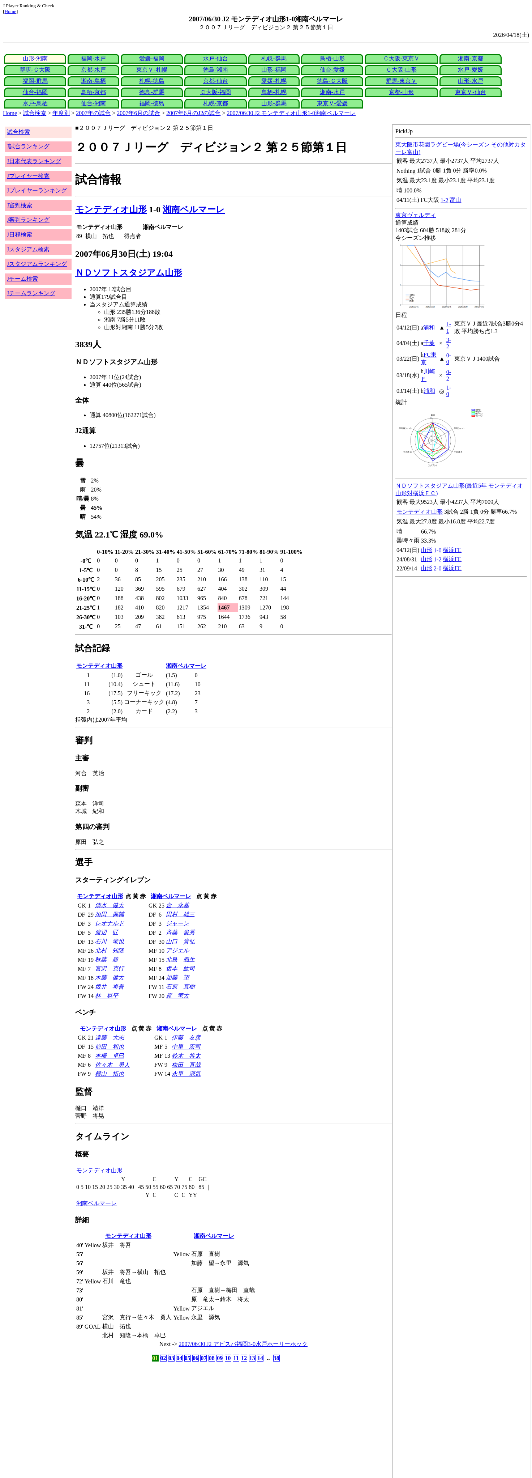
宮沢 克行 (109, 968)
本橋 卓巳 (109, 1056)
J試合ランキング (28, 146)
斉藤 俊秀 (180, 932)
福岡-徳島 (151, 103)
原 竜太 (177, 996)
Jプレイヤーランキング (37, 190)
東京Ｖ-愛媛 (332, 103)
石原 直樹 (180, 987)
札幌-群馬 (273, 58)
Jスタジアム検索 (28, 249)
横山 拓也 (109, 1074)
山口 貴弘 (180, 941)
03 (171, 1358)
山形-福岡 (273, 70)
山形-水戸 (470, 81)
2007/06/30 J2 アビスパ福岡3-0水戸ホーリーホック (243, 1344)
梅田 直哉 (186, 1065)
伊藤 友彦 (186, 1038)
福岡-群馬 (35, 81)
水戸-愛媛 (470, 70)
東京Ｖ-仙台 (470, 92)
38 (276, 1358)
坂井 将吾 (109, 987)
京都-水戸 (93, 70)
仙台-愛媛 (332, 70)
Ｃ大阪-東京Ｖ (401, 58)
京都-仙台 (215, 81)
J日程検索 (19, 235)
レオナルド (109, 923)
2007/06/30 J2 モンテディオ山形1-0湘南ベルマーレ (291, 113)
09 (220, 1358)
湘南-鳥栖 (93, 81)
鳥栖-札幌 (273, 92)
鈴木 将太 (186, 1056)
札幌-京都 (215, 103)
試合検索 (34, 113)
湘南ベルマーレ (194, 209)
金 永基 (177, 905)
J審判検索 (19, 205)
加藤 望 (177, 977)
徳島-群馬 (151, 92)
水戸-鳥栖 (35, 103)
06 (195, 1358)
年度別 (61, 113)
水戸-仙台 (215, 58)
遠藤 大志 (109, 1038)
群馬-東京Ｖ (401, 81)
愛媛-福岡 (151, 58)
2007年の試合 (93, 113)
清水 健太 (109, 905)
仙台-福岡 (35, 92)
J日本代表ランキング (34, 161)
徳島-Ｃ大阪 (332, 81)
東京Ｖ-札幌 (151, 70)
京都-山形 (401, 92)
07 (203, 1358)
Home (10, 11)
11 (236, 1358)
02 (163, 1358)
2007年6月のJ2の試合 (193, 113)
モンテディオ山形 (111, 209)
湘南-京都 (470, 58)
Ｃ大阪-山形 (401, 70)
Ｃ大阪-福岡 (215, 92)
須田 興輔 (109, 914)
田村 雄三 (180, 914)
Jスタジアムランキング (37, 264)
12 (244, 1358)
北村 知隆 (109, 950)
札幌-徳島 (151, 81)
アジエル (177, 950)
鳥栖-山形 (332, 58)
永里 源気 (186, 1074)
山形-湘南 (35, 58)
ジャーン (177, 923)
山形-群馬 (273, 103)
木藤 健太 (109, 977)
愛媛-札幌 (273, 81)
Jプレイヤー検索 (28, 176)
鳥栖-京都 (93, 92)
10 (228, 1358)
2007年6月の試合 (138, 113)
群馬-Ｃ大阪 (35, 70)
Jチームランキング (31, 293)
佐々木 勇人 (112, 1065)
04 (179, 1358)
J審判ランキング (28, 220)
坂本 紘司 (180, 968)
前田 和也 (109, 1047)
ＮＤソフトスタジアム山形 (128, 272)
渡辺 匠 (106, 932)
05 (187, 1358)
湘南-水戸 (332, 92)
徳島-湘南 (215, 70)
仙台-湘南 (93, 103)
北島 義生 (180, 959)
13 (252, 1358)
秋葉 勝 (106, 959)
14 (260, 1358)
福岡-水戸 (93, 58)
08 (212, 1358)
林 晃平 (106, 996)
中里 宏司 (186, 1047)
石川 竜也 (109, 941)
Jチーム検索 (22, 279)
